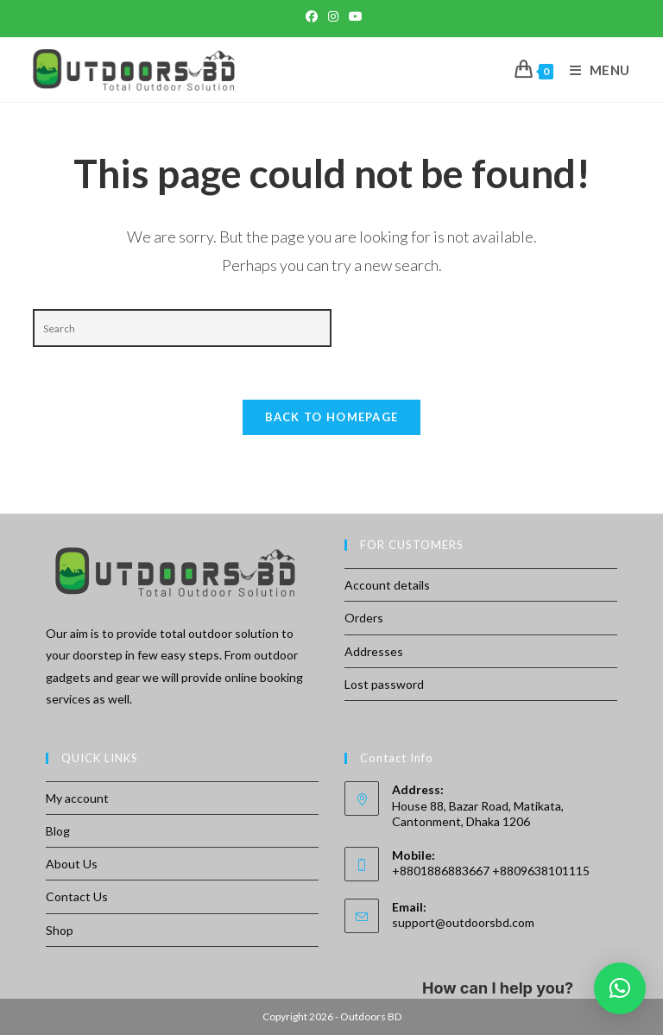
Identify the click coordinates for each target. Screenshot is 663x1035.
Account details (387, 584)
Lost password (384, 684)
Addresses (373, 651)
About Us (72, 863)
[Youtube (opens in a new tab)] (353, 16)
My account (77, 798)
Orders (363, 617)
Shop (59, 930)
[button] (620, 988)
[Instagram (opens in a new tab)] (333, 16)
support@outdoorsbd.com (463, 922)
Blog (58, 831)
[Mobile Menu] (593, 70)
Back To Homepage (332, 417)
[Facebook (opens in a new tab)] (311, 16)
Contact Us (77, 896)
